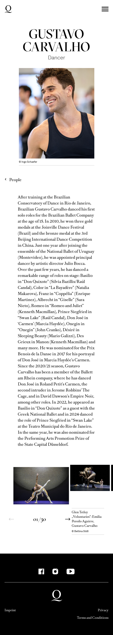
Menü (105, 9)
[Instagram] (55, 571)
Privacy (103, 610)
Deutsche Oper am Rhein (8, 9)
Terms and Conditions (92, 617)
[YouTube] (70, 571)
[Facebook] (41, 571)
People (15, 179)
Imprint (10, 610)
